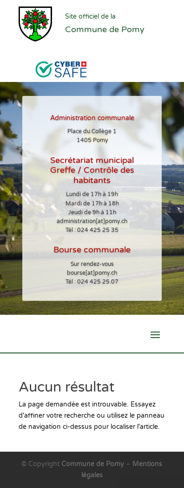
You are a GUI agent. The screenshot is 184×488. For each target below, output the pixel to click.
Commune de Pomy (93, 464)
